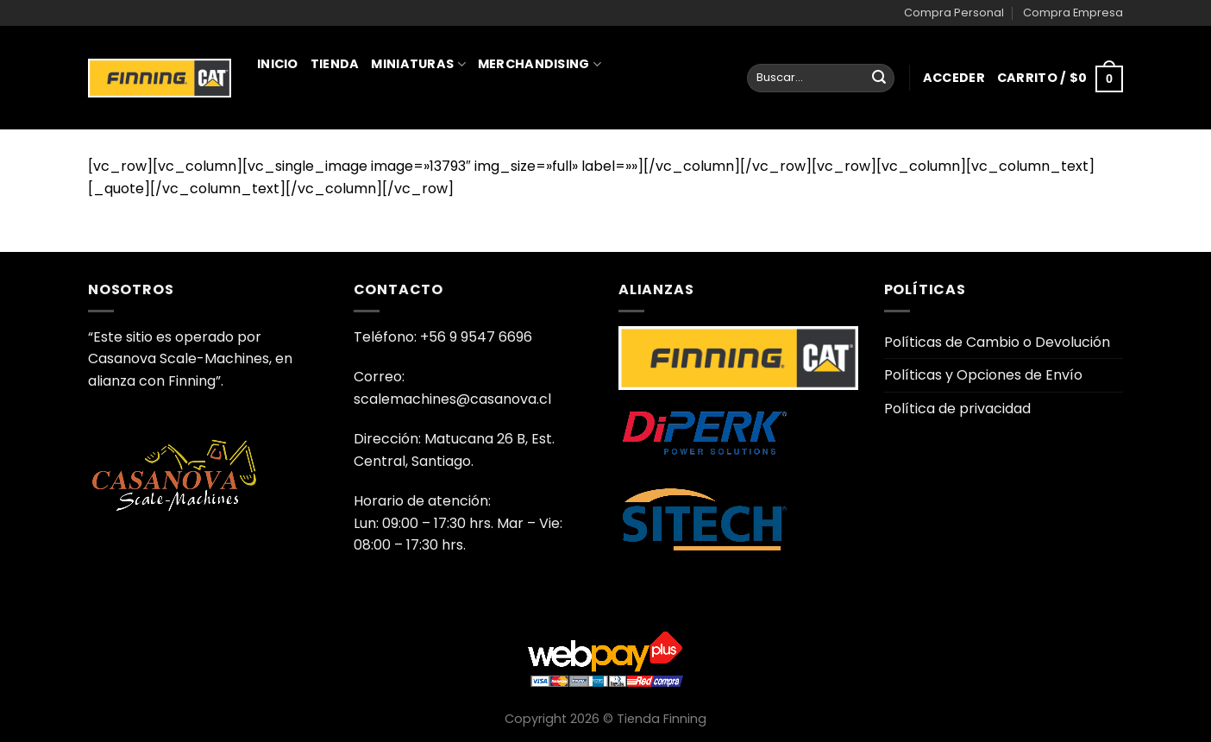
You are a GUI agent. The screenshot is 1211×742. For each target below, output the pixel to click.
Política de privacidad (957, 408)
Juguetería (304, 139)
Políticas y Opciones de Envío (983, 375)
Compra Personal (954, 12)
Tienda (335, 63)
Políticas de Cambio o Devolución (997, 342)
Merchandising (539, 63)
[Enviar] (879, 78)
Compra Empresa (1073, 12)
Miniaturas (418, 63)
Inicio (277, 63)
